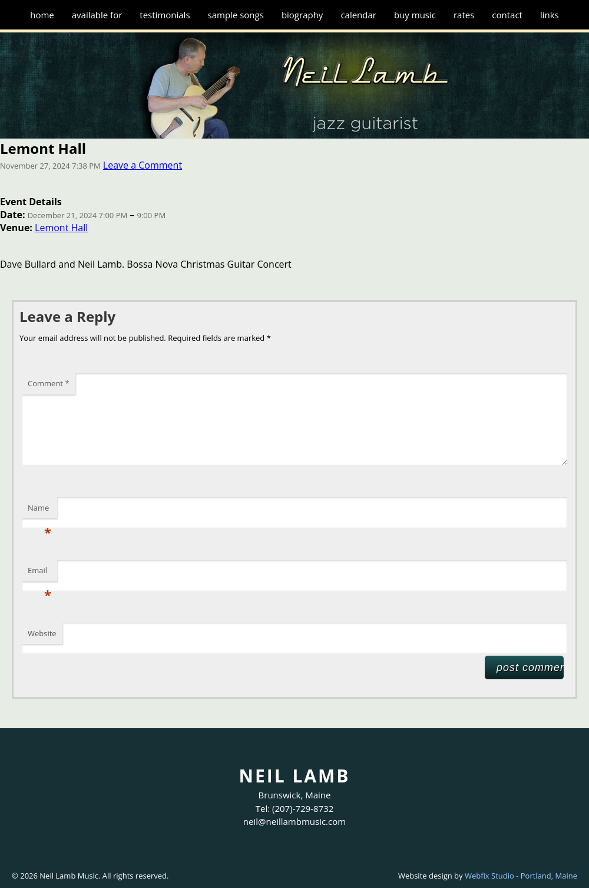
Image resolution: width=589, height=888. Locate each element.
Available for (97, 15)
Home (42, 15)
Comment (49, 383)
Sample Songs (236, 15)
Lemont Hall (61, 227)
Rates (464, 15)
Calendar (358, 15)
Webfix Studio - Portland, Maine (521, 875)
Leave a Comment (142, 165)
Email (39, 573)
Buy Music (415, 15)
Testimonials (165, 15)
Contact (507, 15)
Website (42, 633)
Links (549, 15)
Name (39, 510)
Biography (302, 15)
